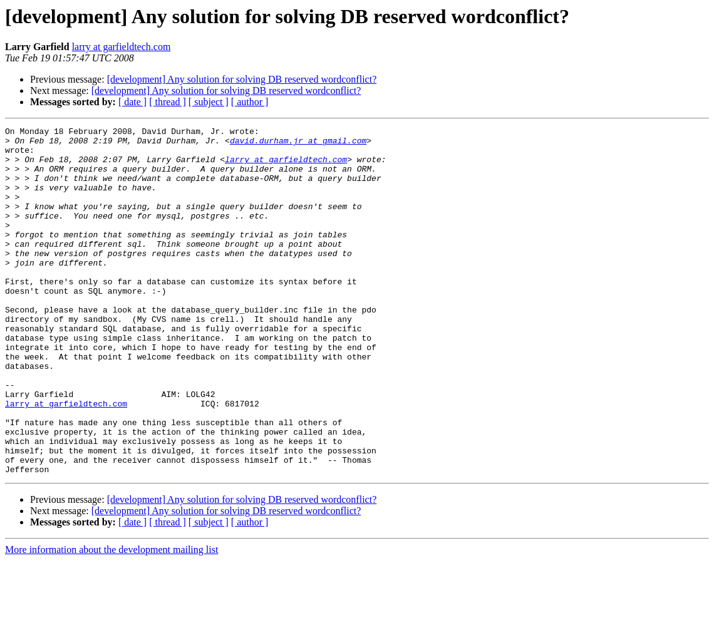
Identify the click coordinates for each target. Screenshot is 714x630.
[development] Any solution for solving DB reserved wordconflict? (242, 79)
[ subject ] (209, 101)
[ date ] (132, 101)
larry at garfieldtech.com (121, 46)
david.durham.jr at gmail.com (298, 144)
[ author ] (250, 101)
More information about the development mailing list (111, 619)
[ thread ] (167, 101)
